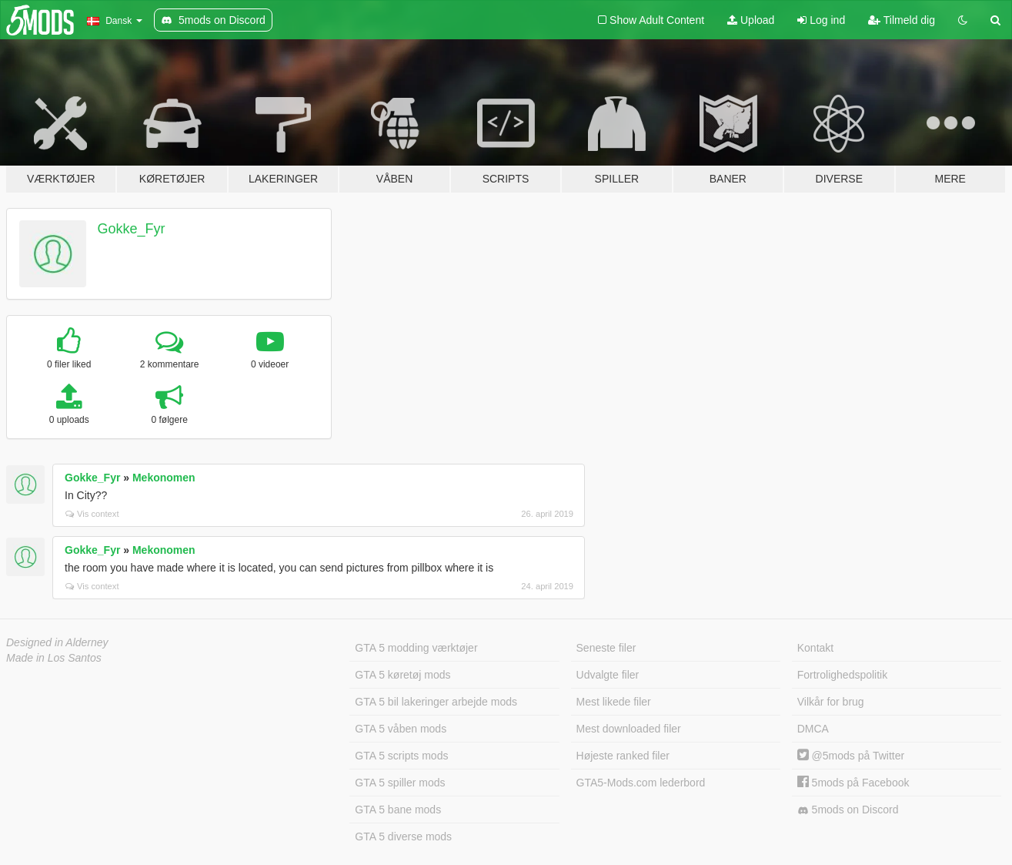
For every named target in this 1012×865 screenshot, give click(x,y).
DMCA (813, 729)
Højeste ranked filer (623, 755)
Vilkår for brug (830, 702)
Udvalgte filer (608, 675)
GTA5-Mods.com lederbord (641, 782)
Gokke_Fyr (131, 228)
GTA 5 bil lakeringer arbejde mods (436, 702)
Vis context (92, 513)
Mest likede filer (613, 702)
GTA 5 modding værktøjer (416, 648)
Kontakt (815, 648)
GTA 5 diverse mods (403, 836)
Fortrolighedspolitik (842, 675)
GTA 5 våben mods (400, 729)
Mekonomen (163, 477)
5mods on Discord (848, 809)
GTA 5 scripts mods (401, 755)
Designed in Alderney (57, 642)
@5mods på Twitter (850, 756)
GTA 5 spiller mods (400, 782)
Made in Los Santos (54, 658)
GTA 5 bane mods (398, 809)
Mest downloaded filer (628, 729)
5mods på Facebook (853, 783)
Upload (750, 20)
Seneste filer (606, 648)
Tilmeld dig (901, 20)
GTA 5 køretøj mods (402, 675)
